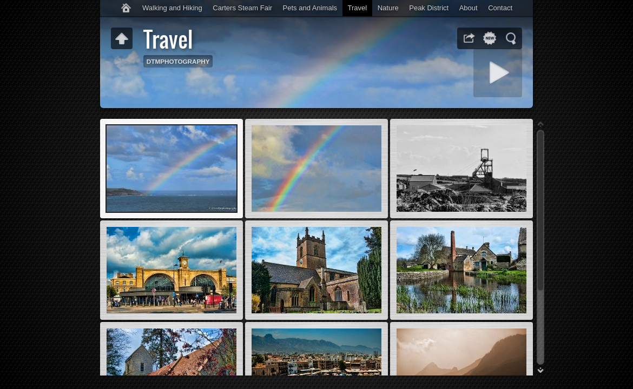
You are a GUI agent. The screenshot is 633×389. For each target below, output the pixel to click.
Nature (388, 8)
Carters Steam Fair (242, 8)
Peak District (429, 8)
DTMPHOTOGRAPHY (178, 61)
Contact (500, 8)
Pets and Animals (310, 8)
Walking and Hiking (172, 8)
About (468, 8)
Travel (357, 8)
